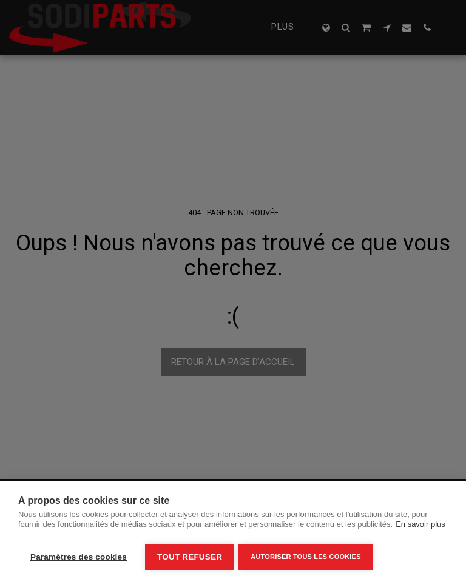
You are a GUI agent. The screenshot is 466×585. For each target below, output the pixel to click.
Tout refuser (189, 556)
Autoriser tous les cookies (307, 556)
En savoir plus (420, 526)
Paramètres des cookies (78, 556)
